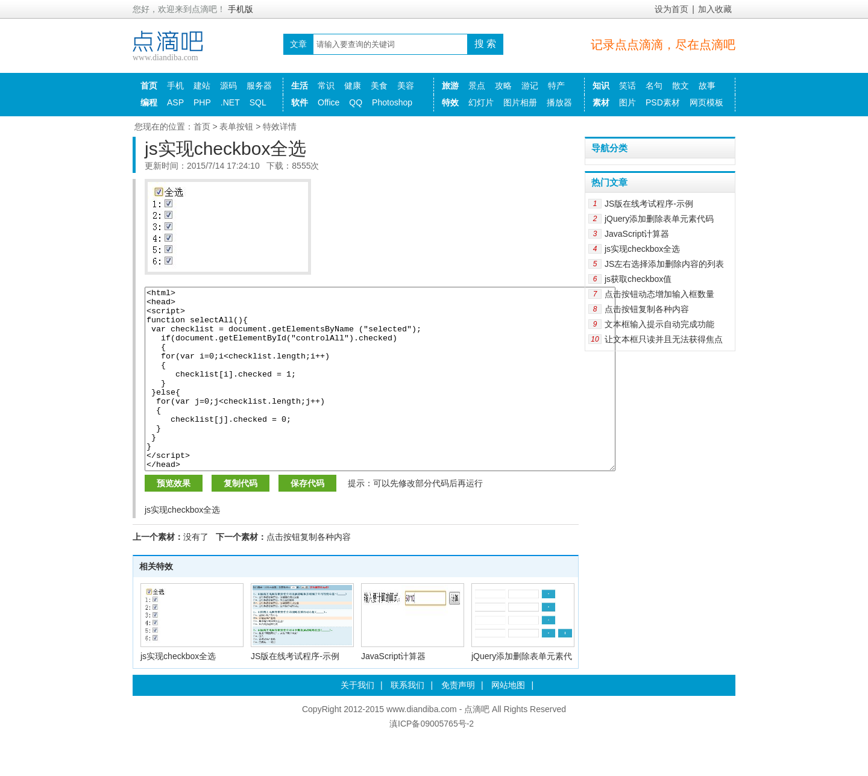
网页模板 (706, 102)
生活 (299, 85)
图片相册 (520, 102)
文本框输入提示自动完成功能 (659, 324)
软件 (299, 102)
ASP (175, 102)
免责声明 (458, 721)
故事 (707, 85)
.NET (230, 102)
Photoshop (392, 102)
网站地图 (508, 721)
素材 (601, 102)
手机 (175, 85)
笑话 (627, 85)
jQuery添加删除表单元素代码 (659, 219)
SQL (258, 102)
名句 (654, 85)
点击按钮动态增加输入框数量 (659, 294)
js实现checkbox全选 (178, 692)
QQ (355, 102)
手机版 (240, 9)
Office (328, 102)
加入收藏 (715, 9)
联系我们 (407, 721)
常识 (326, 85)
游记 (529, 85)
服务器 (259, 85)
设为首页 (671, 9)
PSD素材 (663, 102)
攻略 (503, 85)
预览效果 (173, 519)
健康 (352, 85)
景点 (476, 85)
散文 (680, 85)
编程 (148, 102)
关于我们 (357, 721)
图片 (627, 102)
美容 (405, 85)
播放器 (559, 102)
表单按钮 (236, 126)
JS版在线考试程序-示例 (295, 692)
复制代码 (240, 519)
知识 (601, 85)
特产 (556, 85)
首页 (148, 85)
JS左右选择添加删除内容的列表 (664, 264)
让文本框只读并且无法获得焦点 (664, 339)
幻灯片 (481, 102)
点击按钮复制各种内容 (308, 573)
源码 (228, 85)
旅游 (450, 85)
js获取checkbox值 (638, 279)
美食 (379, 85)
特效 (450, 102)
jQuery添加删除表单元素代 (521, 692)
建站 (201, 85)
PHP (202, 102)
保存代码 (307, 519)
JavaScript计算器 (393, 692)
